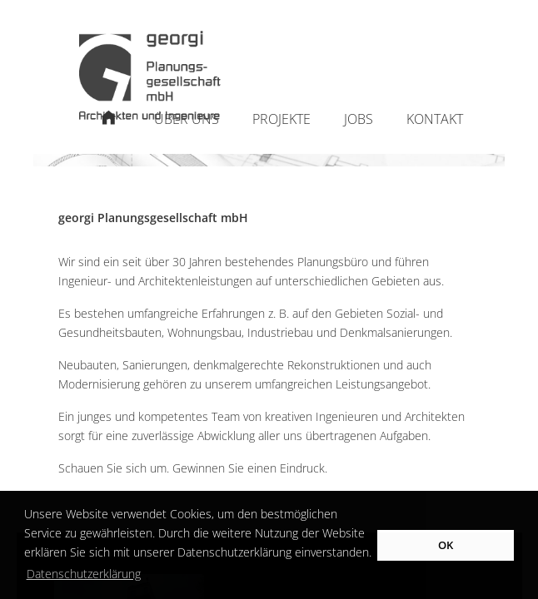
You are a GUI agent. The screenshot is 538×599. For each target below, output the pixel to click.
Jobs (358, 119)
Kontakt (434, 119)
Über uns (186, 119)
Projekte (281, 119)
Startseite (108, 127)
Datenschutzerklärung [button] (84, 574)
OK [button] (445, 545)
